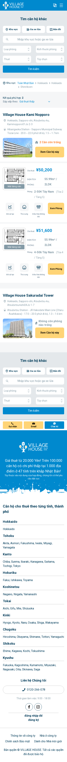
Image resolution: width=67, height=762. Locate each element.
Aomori (14, 543)
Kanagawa (36, 561)
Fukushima (27, 543)
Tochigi (7, 566)
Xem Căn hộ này (49, 151)
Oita (18, 669)
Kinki (6, 615)
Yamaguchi (57, 636)
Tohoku (8, 536)
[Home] (33, 447)
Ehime (7, 651)
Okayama (22, 636)
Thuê (17, 59)
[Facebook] (29, 707)
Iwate (38, 543)
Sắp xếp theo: (10, 101)
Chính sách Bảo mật (17, 741)
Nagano (7, 594)
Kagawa (17, 651)
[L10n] (55, 5)
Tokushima (37, 651)
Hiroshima (9, 636)
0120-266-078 (36, 689)
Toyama (28, 580)
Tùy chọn (50, 59)
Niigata (18, 594)
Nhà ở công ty (48, 735)
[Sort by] (35, 101)
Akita (6, 543)
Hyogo (7, 622)
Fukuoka (8, 665)
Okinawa (27, 669)
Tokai (7, 601)
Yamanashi (30, 594)
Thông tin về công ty (23, 735)
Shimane (34, 636)
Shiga (40, 622)
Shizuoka (28, 608)
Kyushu (8, 658)
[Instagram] (38, 707)
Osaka (32, 622)
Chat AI (54, 426)
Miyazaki (50, 665)
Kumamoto (36, 665)
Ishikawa (16, 580)
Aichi (6, 608)
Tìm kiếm (33, 69)
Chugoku (9, 629)
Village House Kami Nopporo (26, 115)
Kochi (26, 651)
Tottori (45, 636)
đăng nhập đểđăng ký (33, 718)
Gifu (12, 608)
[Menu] (61, 5)
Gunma (15, 561)
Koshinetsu (11, 587)
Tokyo (17, 566)
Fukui (6, 580)
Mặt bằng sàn (14, 186)
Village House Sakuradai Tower (28, 295)
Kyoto (16, 622)
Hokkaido (10, 521)
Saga (37, 669)
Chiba (6, 561)
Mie (18, 608)
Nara (24, 622)
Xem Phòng (56, 208)
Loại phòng (17, 49)
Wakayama (52, 622)
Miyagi (47, 543)
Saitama (49, 561)
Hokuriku (9, 573)
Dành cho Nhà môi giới (48, 741)
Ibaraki (25, 561)
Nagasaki (8, 669)
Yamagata (9, 547)
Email (33, 426)
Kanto (7, 554)
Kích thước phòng (50, 49)
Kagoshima (21, 665)
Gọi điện (13, 426)
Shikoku (9, 643)
